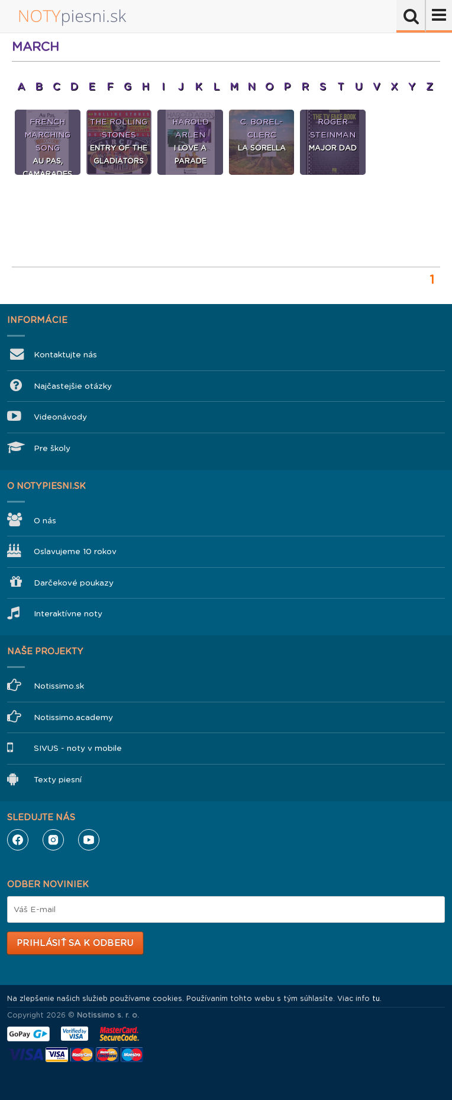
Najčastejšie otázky (73, 386)
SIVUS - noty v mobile (78, 748)
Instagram (53, 839)
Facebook (17, 839)
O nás (45, 520)
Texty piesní (58, 779)
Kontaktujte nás (65, 354)
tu (376, 999)
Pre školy (52, 448)
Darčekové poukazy (74, 582)
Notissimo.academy (73, 717)
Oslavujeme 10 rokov (75, 551)
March (35, 47)
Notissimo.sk (59, 686)
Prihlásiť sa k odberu (75, 943)
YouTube (88, 839)
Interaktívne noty (68, 613)
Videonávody (60, 416)
